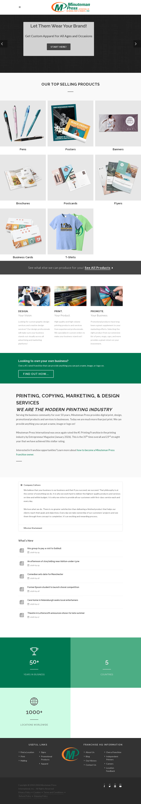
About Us (90, 752)
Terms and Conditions (54, 792)
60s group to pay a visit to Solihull (44, 548)
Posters (70, 149)
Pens (23, 149)
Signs (43, 752)
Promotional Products (46, 758)
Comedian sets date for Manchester (45, 574)
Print (23, 756)
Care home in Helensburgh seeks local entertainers (52, 600)
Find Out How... (36, 374)
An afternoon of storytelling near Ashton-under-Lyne (53, 561)
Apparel (44, 763)
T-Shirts (70, 257)
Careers (109, 763)
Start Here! (59, 46)
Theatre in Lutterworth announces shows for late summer (56, 613)
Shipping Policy (41, 796)
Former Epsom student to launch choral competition (53, 587)
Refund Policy (25, 796)
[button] (4, 44)
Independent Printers (112, 758)
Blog (88, 756)
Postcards (70, 203)
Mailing (24, 760)
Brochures (23, 203)
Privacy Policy (24, 792)
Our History (91, 760)
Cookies (37, 792)
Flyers (118, 203)
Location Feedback (110, 769)
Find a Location (27, 752)
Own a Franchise (113, 752)
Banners (118, 149)
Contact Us (91, 765)
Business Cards (23, 257)
